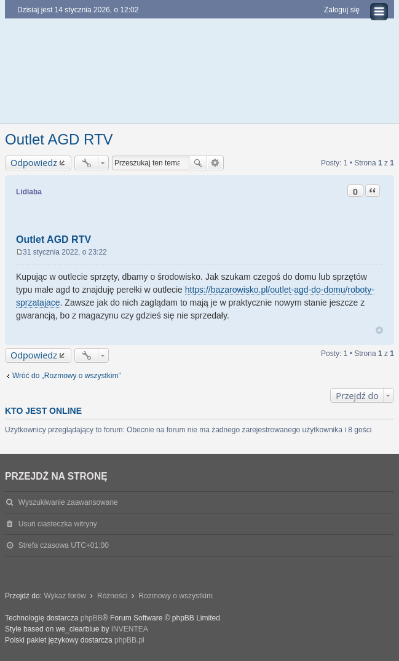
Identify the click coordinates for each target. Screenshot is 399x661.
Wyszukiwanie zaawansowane (215, 163)
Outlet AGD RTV (59, 139)
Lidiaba (29, 192)
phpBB (92, 618)
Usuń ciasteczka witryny (57, 524)
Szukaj (198, 163)
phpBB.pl (129, 640)
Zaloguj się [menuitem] (342, 10)
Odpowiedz (33, 162)
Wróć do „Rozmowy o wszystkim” (66, 375)
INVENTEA (129, 629)
